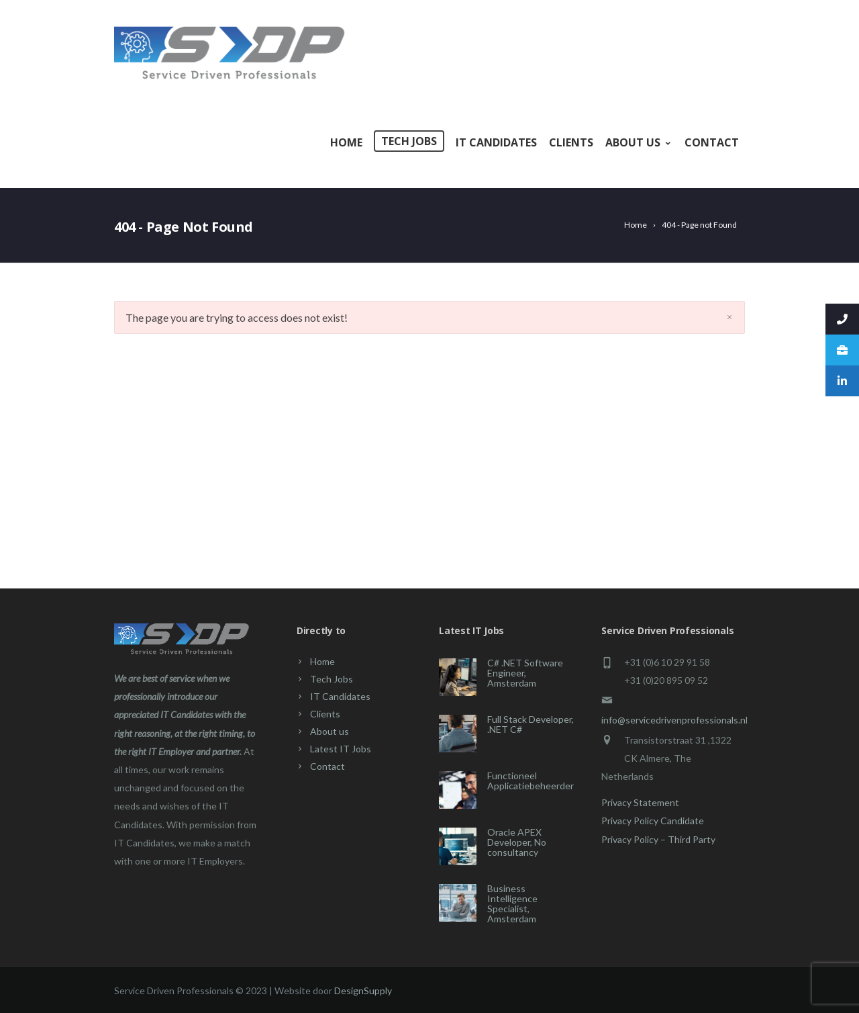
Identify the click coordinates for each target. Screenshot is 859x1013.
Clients (571, 142)
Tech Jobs (409, 141)
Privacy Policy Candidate (652, 820)
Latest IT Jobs (340, 748)
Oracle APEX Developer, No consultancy (516, 842)
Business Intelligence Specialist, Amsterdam (512, 903)
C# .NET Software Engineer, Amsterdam (525, 673)
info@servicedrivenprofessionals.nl (674, 719)
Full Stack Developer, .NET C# (530, 724)
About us (638, 142)
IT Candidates (496, 142)
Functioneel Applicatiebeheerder (530, 780)
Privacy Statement (640, 802)
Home (346, 142)
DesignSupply (363, 990)
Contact (712, 142)
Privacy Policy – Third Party (658, 839)
